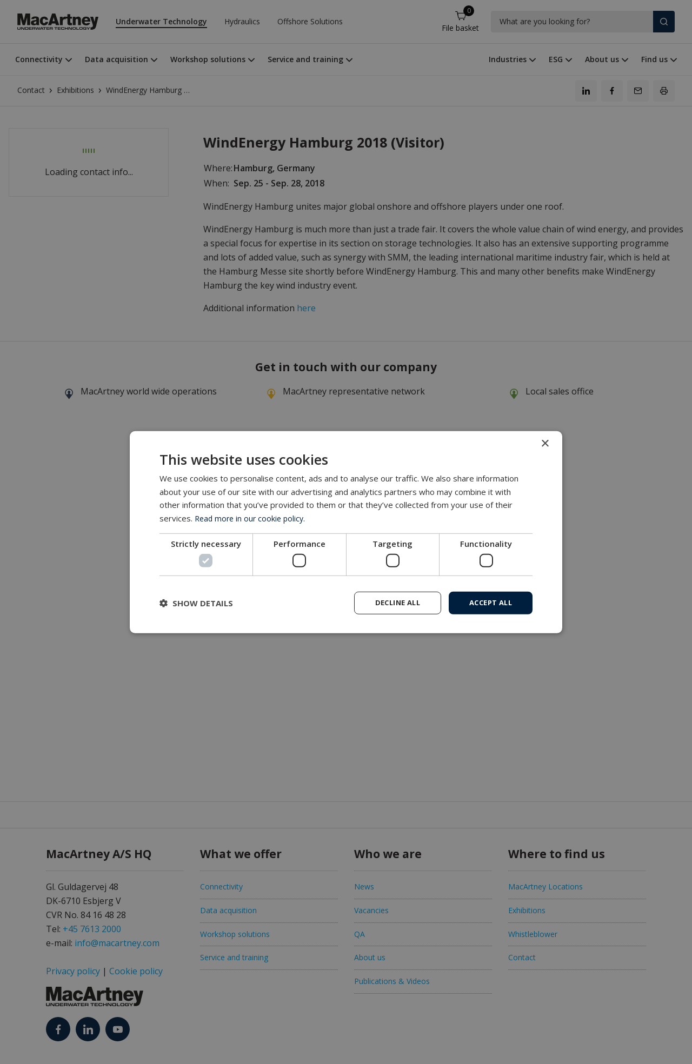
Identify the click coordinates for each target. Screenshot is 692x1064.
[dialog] (346, 532)
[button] (196, 603)
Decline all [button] (390, 602)
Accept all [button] (488, 602)
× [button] (545, 443)
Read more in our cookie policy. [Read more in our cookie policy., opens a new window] (252, 517)
